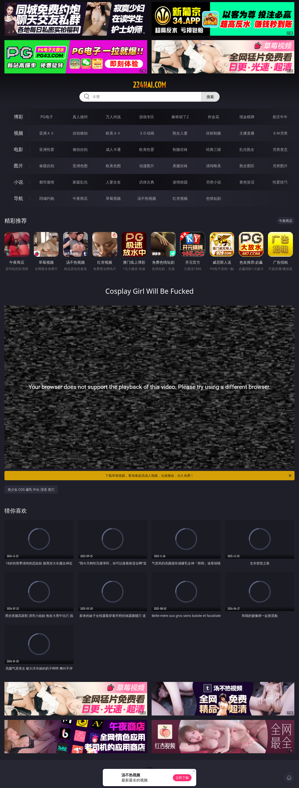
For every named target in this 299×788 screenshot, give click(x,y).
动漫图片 (146, 165)
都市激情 (46, 182)
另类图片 (280, 165)
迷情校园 (180, 182)
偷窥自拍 (46, 165)
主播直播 (246, 133)
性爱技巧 (280, 182)
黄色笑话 (246, 182)
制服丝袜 (180, 149)
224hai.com (149, 85)
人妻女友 (113, 182)
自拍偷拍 (80, 133)
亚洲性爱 (46, 149)
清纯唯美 (213, 165)
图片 (18, 165)
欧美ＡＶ (113, 133)
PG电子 (46, 116)
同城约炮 (46, 198)
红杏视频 (180, 198)
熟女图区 (246, 165)
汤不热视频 (146, 198)
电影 (18, 149)
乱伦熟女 (246, 149)
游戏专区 (146, 116)
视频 (18, 133)
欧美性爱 (146, 149)
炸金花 (213, 116)
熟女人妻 (180, 133)
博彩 (18, 117)
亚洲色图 (80, 165)
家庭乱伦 (80, 182)
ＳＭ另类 (280, 133)
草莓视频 (113, 198)
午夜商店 (80, 198)
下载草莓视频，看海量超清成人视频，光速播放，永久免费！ (198, 475)
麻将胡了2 (180, 116)
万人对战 (113, 116)
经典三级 (213, 149)
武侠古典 (146, 182)
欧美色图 (113, 165)
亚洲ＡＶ (46, 133)
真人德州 (80, 116)
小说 (18, 182)
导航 (18, 198)
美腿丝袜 (180, 165)
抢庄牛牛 (280, 116)
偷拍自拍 (80, 149)
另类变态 (280, 149)
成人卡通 (113, 149)
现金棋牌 (246, 116)
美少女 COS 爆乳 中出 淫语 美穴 (31, 489)
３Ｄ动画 (146, 133)
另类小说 (213, 182)
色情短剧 (213, 198)
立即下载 (182, 777)
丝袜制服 (213, 133)
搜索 (210, 96)
